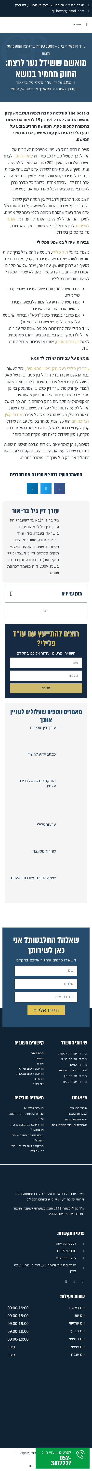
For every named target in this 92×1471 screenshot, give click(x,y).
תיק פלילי (60, 252)
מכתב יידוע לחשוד (41, 754)
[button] (87, 25)
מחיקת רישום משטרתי (73, 1070)
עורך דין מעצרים (43, 727)
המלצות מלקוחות (76, 1119)
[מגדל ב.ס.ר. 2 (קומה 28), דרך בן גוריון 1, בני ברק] (46, 1404)
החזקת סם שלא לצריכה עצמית (37, 783)
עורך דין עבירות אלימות (72, 1053)
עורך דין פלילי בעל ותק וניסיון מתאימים (58, 368)
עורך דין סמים (78, 1065)
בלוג (61, 46)
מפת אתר (37, 1053)
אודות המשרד (78, 1108)
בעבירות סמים (67, 341)
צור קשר (38, 1084)
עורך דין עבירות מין (75, 1076)
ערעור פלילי (46, 824)
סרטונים (39, 1079)
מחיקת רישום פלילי (31, 1069)
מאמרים (39, 1058)
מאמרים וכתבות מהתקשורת (69, 1125)
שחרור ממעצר (44, 851)
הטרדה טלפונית (34, 1108)
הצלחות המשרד (77, 1114)
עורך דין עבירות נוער (75, 1082)
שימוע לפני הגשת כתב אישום (33, 877)
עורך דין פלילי (76, 46)
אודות (40, 1063)
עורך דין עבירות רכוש (74, 1059)
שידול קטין (22, 156)
